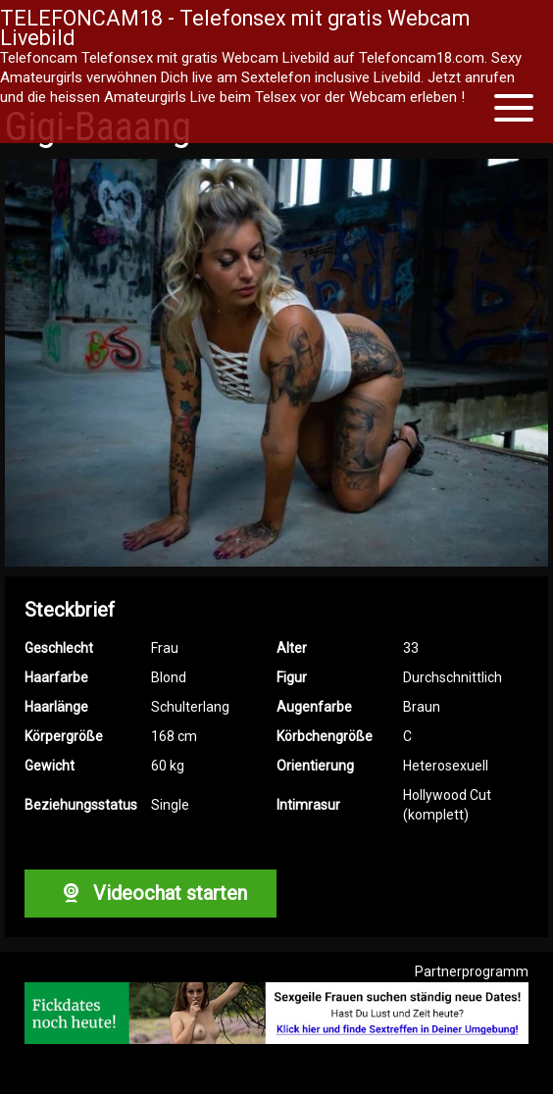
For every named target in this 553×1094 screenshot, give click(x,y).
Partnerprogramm (471, 971)
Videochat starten (150, 893)
